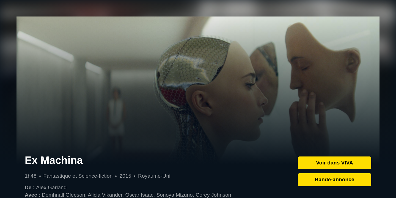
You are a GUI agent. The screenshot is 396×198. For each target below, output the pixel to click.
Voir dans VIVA (334, 163)
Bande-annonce (334, 179)
